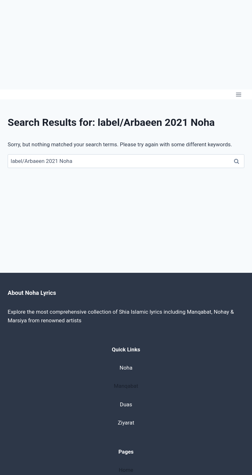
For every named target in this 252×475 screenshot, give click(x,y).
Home (126, 470)
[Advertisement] (126, 44)
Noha (126, 367)
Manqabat (126, 386)
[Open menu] (238, 94)
